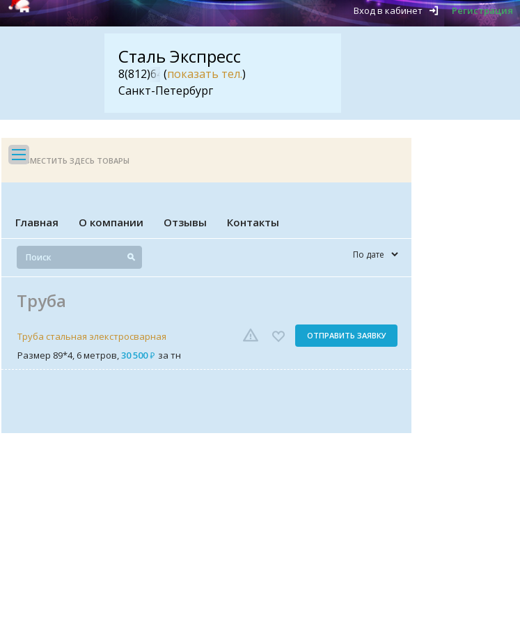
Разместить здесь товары (72, 160)
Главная (36, 222)
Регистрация (482, 10)
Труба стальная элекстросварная (91, 336)
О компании (111, 222)
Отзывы (185, 222)
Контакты (253, 222)
